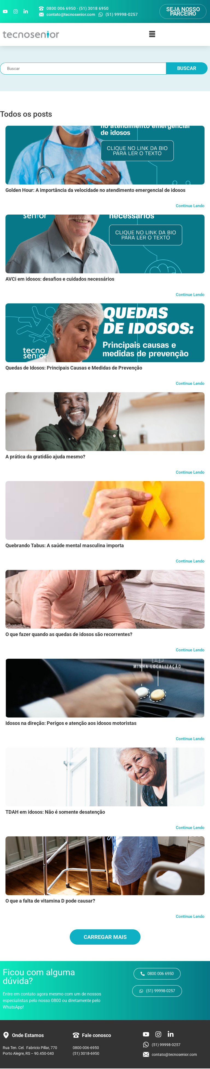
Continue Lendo (190, 206)
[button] (152, 35)
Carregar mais (105, 937)
